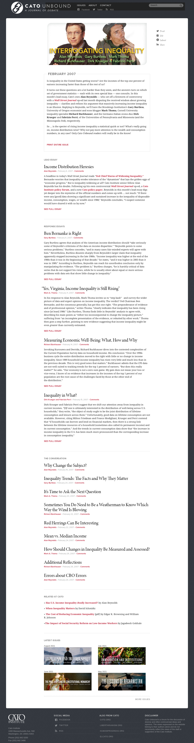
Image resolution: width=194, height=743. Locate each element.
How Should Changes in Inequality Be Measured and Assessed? (97, 549)
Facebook (83, 12)
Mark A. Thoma (50, 293)
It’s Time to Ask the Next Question (72, 492)
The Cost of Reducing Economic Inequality (70, 614)
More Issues (142, 699)
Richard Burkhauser (52, 344)
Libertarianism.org (111, 725)
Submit (163, 40)
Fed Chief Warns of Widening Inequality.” (120, 176)
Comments (79, 171)
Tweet (162, 31)
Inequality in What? (60, 395)
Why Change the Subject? (65, 465)
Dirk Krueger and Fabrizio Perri (57, 399)
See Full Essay (53, 209)
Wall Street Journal (65, 100)
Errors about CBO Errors (65, 575)
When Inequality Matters (60, 608)
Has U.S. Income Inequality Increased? (72, 602)
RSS (109, 12)
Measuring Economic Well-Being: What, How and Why (90, 340)
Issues (81, 7)
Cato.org (105, 720)
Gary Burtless (50, 238)
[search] (163, 7)
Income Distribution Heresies (69, 167)
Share (162, 44)
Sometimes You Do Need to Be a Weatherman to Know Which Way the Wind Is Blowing (96, 507)
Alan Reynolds (50, 171)
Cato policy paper (92, 189)
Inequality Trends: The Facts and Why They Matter (86, 478)
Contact (105, 7)
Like (161, 35)
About (93, 7)
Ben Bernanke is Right (62, 233)
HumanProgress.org (112, 731)
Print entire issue (58, 144)
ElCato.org (106, 737)
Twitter (97, 12)
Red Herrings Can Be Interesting (71, 523)
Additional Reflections (63, 562)
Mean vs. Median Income (65, 536)
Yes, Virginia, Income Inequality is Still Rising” (82, 288)
